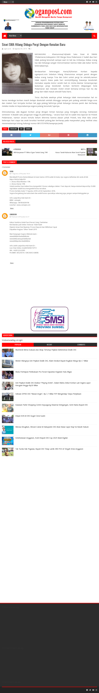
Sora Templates (16, 690)
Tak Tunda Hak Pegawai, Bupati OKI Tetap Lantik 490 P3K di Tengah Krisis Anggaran (49, 449)
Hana (11, 171)
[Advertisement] (18, 473)
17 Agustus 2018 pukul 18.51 (20, 174)
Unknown (13, 214)
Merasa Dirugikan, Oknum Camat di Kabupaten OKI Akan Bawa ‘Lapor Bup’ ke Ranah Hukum (52, 427)
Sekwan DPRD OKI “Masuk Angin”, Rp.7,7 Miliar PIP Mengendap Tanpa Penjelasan (48, 394)
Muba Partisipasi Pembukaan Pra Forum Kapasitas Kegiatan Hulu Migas (43, 372)
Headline (13, 129)
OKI (21, 129)
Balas (11, 208)
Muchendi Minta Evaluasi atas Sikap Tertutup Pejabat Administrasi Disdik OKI (45, 350)
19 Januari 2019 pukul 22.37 (20, 217)
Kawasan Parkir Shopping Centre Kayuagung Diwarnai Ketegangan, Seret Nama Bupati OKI (51, 405)
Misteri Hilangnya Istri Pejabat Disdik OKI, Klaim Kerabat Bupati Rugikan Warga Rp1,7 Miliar (51, 361)
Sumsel (28, 129)
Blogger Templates (31, 690)
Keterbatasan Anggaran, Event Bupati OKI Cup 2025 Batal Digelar (41, 438)
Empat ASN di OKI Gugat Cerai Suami (30, 416)
